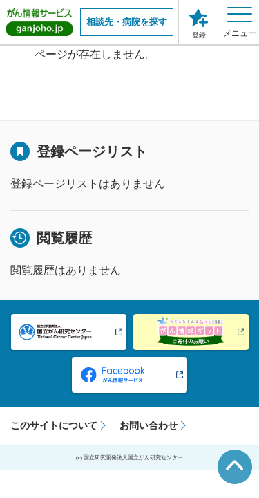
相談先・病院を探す (126, 22)
